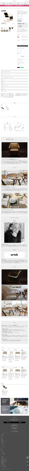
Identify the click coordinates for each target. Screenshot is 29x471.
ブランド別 (19, 58)
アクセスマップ (2, 444)
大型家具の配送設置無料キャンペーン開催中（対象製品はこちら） (14, 5)
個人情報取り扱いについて (4, 461)
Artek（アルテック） (20, 59)
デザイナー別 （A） (23, 62)
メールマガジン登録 (3, 465)
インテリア (2, 450)
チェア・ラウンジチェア (24, 59)
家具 (18, 60)
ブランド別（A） (22, 58)
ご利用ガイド (2, 456)
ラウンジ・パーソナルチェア (20, 61)
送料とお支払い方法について (4, 460)
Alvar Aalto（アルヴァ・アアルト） (21, 63)
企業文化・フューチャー (3, 440)
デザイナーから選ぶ (3, 454)
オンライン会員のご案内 (3, 466)
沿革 (1, 438)
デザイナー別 (19, 62)
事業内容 (2, 439)
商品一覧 (18, 64)
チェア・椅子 (20, 60)
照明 (1, 449)
